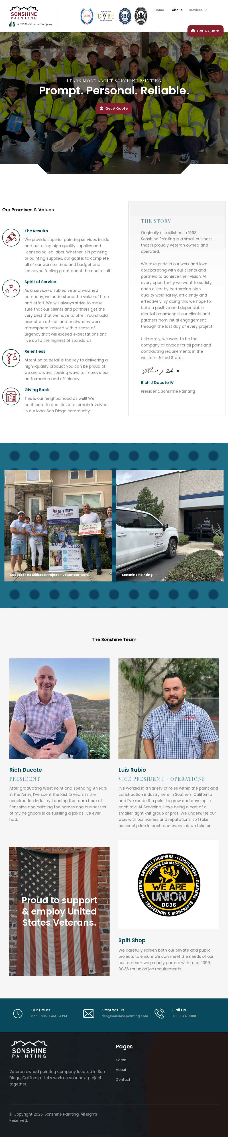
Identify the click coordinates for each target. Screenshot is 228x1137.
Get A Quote (116, 108)
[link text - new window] (169, 884)
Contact (123, 1079)
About (121, 1069)
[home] (31, 16)
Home (121, 1059)
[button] (197, 10)
